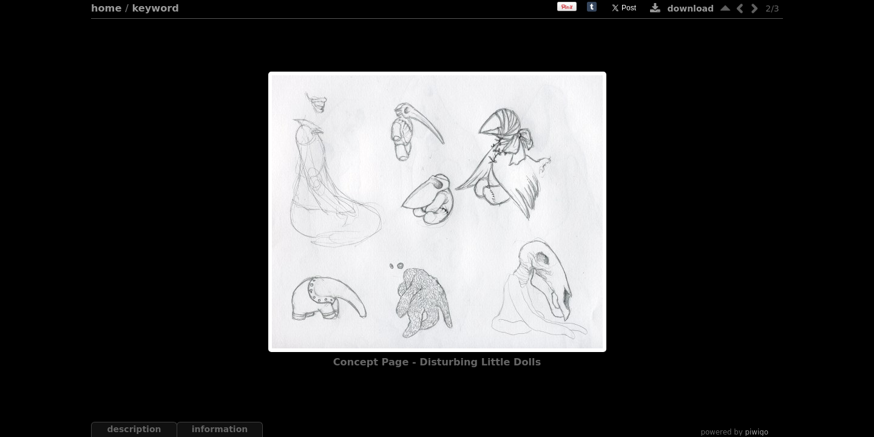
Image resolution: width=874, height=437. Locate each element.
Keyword (155, 8)
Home (106, 8)
